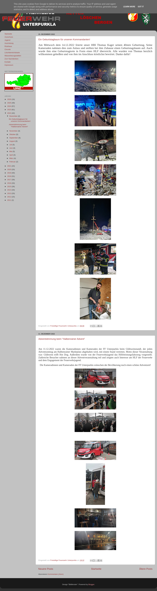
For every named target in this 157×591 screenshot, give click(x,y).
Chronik (8, 49)
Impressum (9, 65)
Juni (11, 148)
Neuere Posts (45, 568)
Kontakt (8, 62)
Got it (141, 6)
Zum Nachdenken (11, 59)
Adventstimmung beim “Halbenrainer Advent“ (61, 339)
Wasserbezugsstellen (13, 56)
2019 (9, 173)
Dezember (13, 116)
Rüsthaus (8, 46)
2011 (9, 200)
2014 (9, 190)
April (11, 155)
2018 (9, 176)
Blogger (91, 584)
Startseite (96, 568)
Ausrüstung (9, 43)
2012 (9, 197)
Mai (11, 151)
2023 (9, 110)
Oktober (12, 134)
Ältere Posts (145, 568)
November (13, 131)
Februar (12, 162)
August (12, 141)
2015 (9, 186)
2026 (9, 99)
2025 (9, 103)
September (13, 138)
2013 (9, 193)
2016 (9, 183)
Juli (10, 145)
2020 (9, 169)
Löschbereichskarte (12, 53)
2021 (9, 166)
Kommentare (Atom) (56, 574)
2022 (9, 113)
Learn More (129, 6)
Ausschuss (9, 37)
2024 (9, 106)
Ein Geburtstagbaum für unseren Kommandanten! (64, 39)
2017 (9, 180)
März (11, 158)
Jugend (7, 40)
